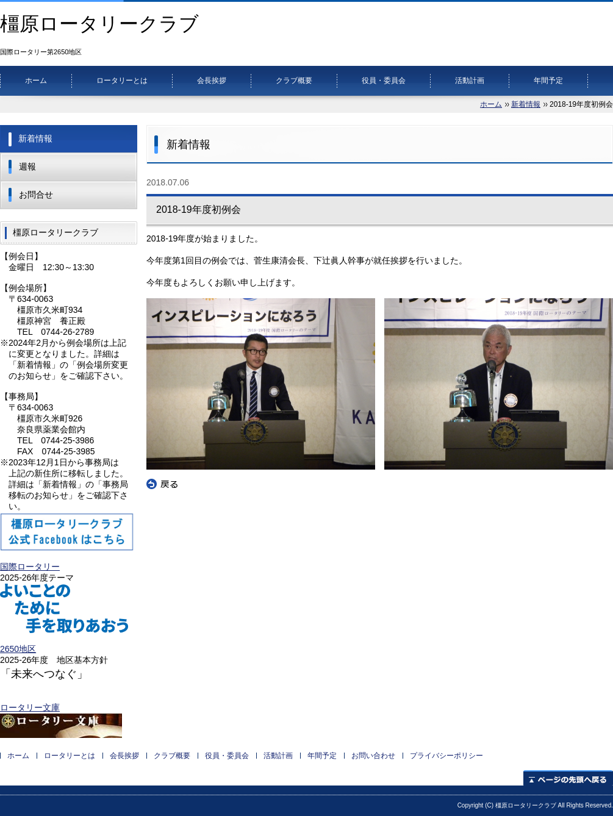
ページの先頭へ (568, 778)
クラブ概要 (294, 80)
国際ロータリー (30, 566)
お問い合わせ (373, 755)
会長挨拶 (211, 80)
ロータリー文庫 (30, 707)
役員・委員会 (384, 80)
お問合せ (36, 194)
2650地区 (18, 649)
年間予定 (548, 80)
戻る (162, 484)
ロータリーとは (122, 80)
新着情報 (525, 104)
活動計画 (469, 80)
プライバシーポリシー (446, 755)
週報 (27, 166)
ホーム (36, 80)
